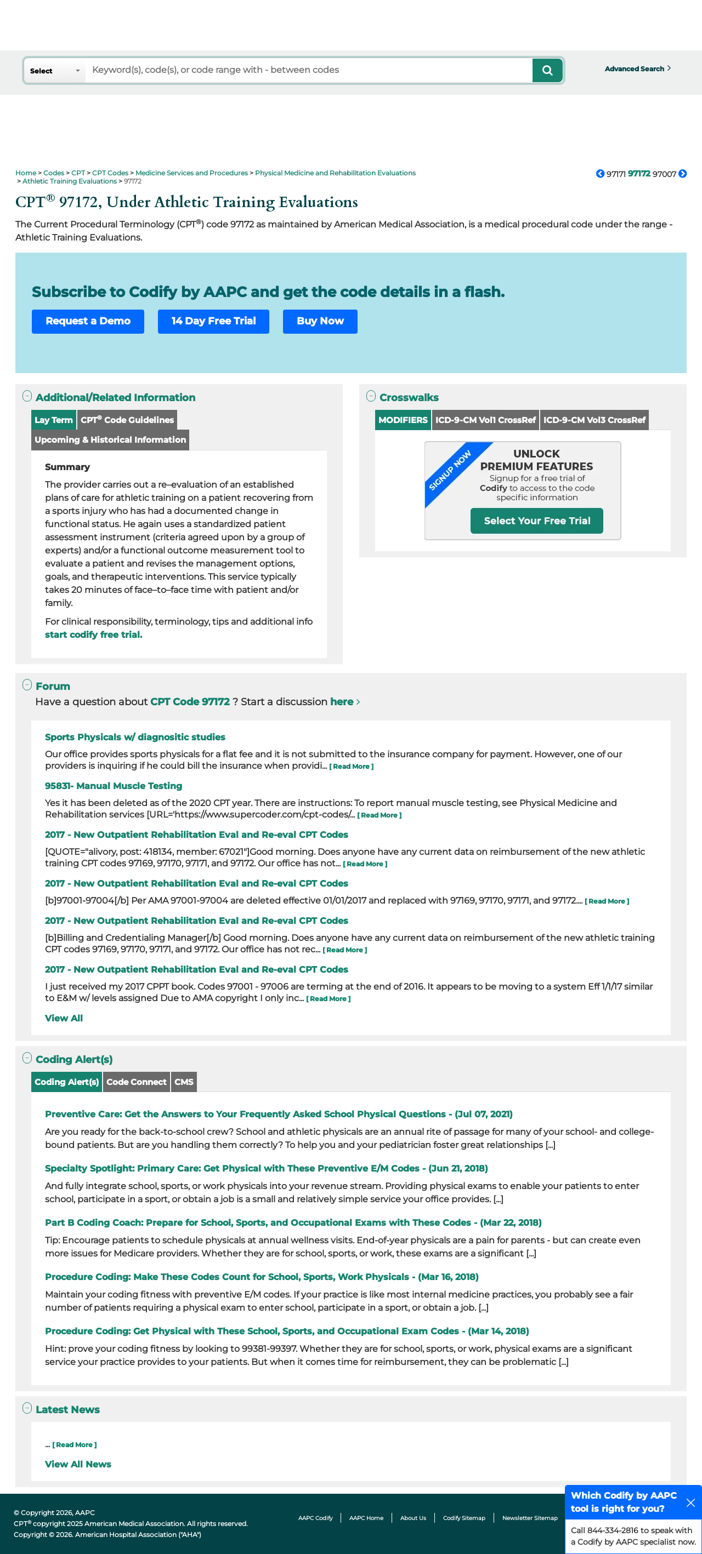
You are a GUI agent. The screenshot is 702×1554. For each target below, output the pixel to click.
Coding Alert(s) (67, 1082)
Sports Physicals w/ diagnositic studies (135, 737)
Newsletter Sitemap (530, 1518)
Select (41, 71)
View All (64, 1018)
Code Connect (136, 1082)
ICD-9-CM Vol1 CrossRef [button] (485, 420)
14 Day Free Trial (214, 321)
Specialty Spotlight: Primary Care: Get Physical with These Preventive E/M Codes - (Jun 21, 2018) (266, 1168)
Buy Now (320, 321)
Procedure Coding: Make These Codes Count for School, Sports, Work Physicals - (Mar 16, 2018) (262, 1277)
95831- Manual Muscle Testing (113, 786)
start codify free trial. (93, 635)
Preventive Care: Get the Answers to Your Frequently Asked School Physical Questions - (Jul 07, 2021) (279, 1114)
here (341, 702)
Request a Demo (88, 321)
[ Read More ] (351, 766)
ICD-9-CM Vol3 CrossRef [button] (595, 420)
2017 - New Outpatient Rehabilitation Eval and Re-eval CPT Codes (196, 835)
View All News (78, 1464)
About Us (413, 1518)
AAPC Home (366, 1518)
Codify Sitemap (464, 1518)
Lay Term (54, 420)
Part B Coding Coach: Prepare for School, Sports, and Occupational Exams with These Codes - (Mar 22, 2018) (293, 1223)
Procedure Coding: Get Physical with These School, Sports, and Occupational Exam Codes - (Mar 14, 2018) (287, 1331)
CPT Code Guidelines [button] (127, 419)
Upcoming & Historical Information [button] (110, 440)
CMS (184, 1082)
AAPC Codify (315, 1518)
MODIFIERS (403, 420)
